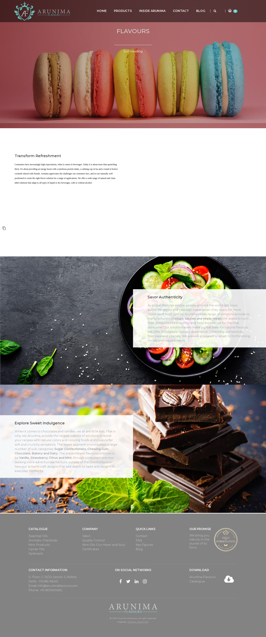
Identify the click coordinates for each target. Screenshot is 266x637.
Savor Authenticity (165, 297)
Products (131, 11)
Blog (208, 11)
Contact (189, 11)
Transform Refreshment (38, 156)
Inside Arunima (160, 11)
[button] (4, 228)
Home (109, 11)
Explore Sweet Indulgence (40, 423)
